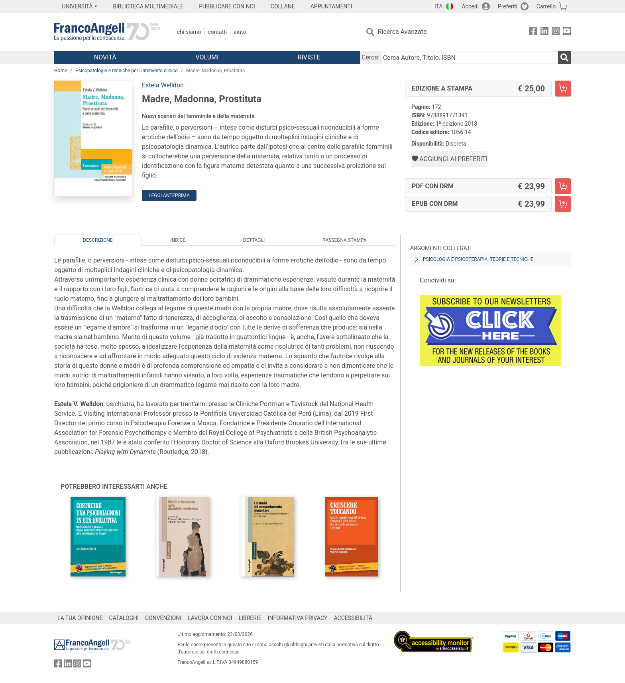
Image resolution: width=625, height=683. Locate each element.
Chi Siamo (189, 32)
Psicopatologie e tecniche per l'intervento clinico (126, 70)
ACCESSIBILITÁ (353, 618)
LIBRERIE (250, 618)
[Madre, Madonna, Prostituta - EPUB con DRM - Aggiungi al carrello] (563, 204)
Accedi (470, 6)
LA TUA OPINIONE (80, 618)
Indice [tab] (177, 240)
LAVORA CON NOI (210, 618)
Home (60, 70)
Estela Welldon (163, 85)
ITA (438, 6)
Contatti (217, 32)
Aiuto (240, 32)
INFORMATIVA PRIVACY (298, 618)
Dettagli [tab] (254, 240)
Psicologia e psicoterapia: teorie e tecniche (478, 259)
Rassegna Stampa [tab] (344, 240)
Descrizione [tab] (97, 240)
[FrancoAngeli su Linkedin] (544, 32)
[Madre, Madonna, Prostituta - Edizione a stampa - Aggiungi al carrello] (563, 89)
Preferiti (507, 6)
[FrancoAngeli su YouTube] (567, 32)
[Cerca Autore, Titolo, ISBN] (469, 57)
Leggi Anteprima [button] (169, 195)
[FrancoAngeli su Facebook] (533, 32)
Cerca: (370, 57)
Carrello (546, 6)
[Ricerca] (564, 57)
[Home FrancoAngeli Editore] (107, 32)
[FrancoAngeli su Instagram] (556, 32)
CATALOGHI (124, 618)
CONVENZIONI (163, 618)
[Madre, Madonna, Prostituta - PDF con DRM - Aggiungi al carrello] (563, 186)
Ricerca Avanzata (402, 32)
